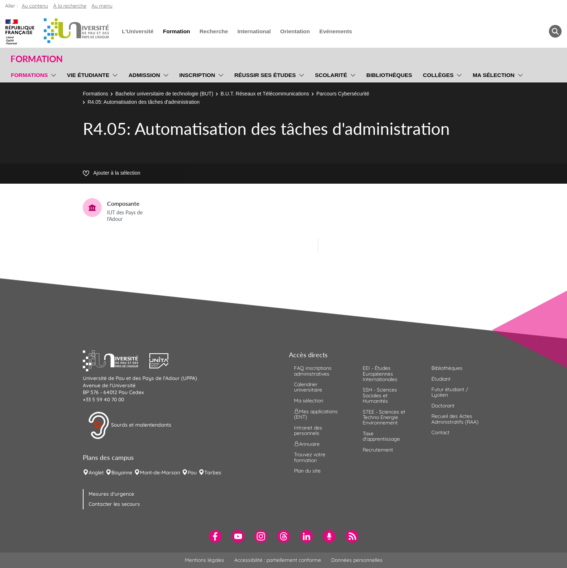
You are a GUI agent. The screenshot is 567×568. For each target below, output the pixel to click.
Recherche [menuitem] (214, 31)
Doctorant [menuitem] (443, 405)
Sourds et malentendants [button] (129, 425)
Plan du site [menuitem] (307, 470)
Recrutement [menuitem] (378, 450)
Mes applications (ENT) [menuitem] (316, 414)
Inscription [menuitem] (197, 75)
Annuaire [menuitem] (307, 444)
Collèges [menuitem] (438, 75)
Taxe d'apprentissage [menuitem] (381, 436)
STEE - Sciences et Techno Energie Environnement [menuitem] (384, 417)
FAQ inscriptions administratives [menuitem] (313, 371)
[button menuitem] (555, 31)
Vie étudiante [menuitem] (88, 75)
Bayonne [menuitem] (121, 472)
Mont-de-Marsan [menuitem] (160, 472)
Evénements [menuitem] (335, 31)
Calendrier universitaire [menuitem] (308, 387)
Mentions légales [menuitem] (204, 560)
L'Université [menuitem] (137, 31)
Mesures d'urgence (111, 494)
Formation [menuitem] (176, 31)
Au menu (101, 6)
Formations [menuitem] (29, 75)
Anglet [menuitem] (96, 472)
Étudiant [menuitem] (441, 379)
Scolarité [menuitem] (331, 75)
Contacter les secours (114, 504)
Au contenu (35, 6)
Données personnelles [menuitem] (357, 560)
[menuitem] (215, 536)
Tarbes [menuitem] (212, 472)
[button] (116, 360)
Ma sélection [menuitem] (494, 75)
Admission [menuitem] (144, 75)
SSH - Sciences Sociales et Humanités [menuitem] (380, 395)
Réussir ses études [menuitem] (265, 75)
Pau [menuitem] (192, 472)
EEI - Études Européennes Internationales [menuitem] (380, 374)
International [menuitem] (253, 31)
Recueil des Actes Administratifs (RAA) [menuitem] (454, 419)
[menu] (52, 74)
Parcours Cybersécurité (342, 94)
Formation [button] (36, 59)
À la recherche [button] (69, 6)
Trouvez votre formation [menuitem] (309, 457)
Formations (95, 94)
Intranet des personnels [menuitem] (308, 430)
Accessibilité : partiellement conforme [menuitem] (277, 560)
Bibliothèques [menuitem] (389, 75)
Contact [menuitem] (440, 432)
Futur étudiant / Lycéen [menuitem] (449, 392)
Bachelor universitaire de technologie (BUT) (164, 94)
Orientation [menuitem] (295, 31)
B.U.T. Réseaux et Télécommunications (265, 94)
